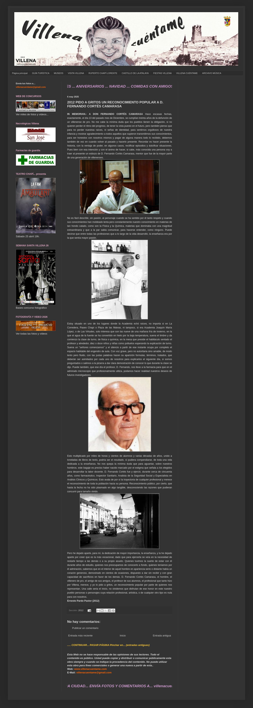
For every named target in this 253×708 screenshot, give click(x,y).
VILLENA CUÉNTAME (187, 73)
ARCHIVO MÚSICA (211, 73)
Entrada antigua (162, 635)
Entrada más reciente (80, 635)
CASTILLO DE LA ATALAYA (135, 73)
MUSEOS (58, 73)
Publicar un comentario (85, 628)
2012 (80, 610)
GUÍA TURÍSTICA (40, 73)
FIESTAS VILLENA (162, 73)
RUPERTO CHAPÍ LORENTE (103, 73)
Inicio (123, 635)
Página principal (19, 73)
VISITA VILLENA (76, 73)
